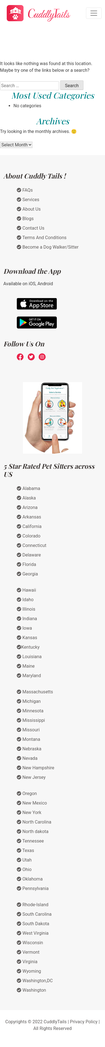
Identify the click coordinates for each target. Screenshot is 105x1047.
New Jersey (31, 777)
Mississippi (31, 720)
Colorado (28, 536)
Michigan (29, 701)
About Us (29, 209)
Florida (26, 564)
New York (29, 812)
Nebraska (29, 748)
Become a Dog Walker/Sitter (47, 247)
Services (28, 199)
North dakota (32, 831)
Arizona (27, 507)
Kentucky (28, 647)
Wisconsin (30, 942)
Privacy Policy (84, 1021)
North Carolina (34, 822)
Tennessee (30, 841)
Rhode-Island (32, 904)
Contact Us (31, 228)
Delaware (29, 555)
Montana (28, 739)
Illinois (26, 609)
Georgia (27, 574)
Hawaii (26, 590)
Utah (24, 860)
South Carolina (34, 914)
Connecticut (31, 545)
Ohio (24, 869)
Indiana (27, 618)
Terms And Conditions (42, 237)
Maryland (29, 675)
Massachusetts (35, 691)
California (29, 526)
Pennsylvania (33, 888)
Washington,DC (35, 980)
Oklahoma (30, 879)
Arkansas (29, 517)
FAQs (25, 190)
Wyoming (29, 971)
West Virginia (33, 933)
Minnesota (30, 710)
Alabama (28, 488)
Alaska (26, 498)
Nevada (27, 758)
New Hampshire (35, 767)
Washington (31, 990)
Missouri (28, 729)
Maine (26, 666)
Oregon (27, 793)
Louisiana (29, 656)
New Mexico (32, 803)
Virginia (27, 961)
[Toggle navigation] (94, 13)
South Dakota (33, 923)
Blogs (25, 218)
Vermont (28, 952)
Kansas (27, 637)
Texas (25, 850)
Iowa (24, 628)
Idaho (25, 599)
